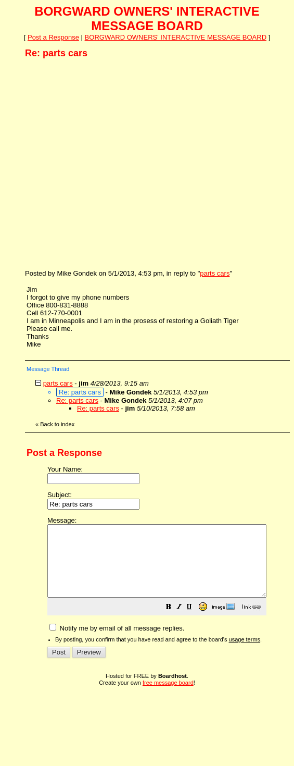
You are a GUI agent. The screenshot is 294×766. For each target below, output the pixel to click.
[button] (194, 622)
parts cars (214, 273)
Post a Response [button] (53, 37)
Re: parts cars (77, 400)
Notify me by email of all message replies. (116, 642)
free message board (168, 697)
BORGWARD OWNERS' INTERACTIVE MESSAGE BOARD (175, 37)
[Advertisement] (97, 163)
